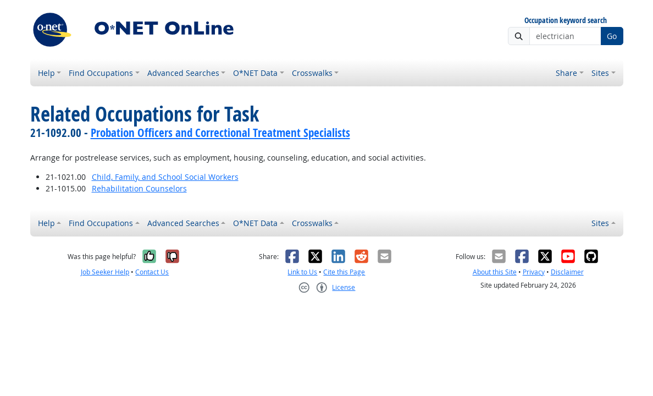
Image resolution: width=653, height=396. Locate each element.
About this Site (495, 272)
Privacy (534, 272)
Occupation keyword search (565, 20)
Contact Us (152, 272)
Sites (600, 73)
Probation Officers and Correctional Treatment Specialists (220, 132)
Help (46, 73)
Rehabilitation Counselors (139, 188)
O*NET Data (255, 73)
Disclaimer (567, 272)
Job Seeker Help (105, 272)
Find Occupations (101, 73)
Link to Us (302, 272)
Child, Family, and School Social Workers (165, 177)
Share (566, 73)
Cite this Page (344, 272)
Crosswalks (312, 73)
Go (612, 36)
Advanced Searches (183, 73)
